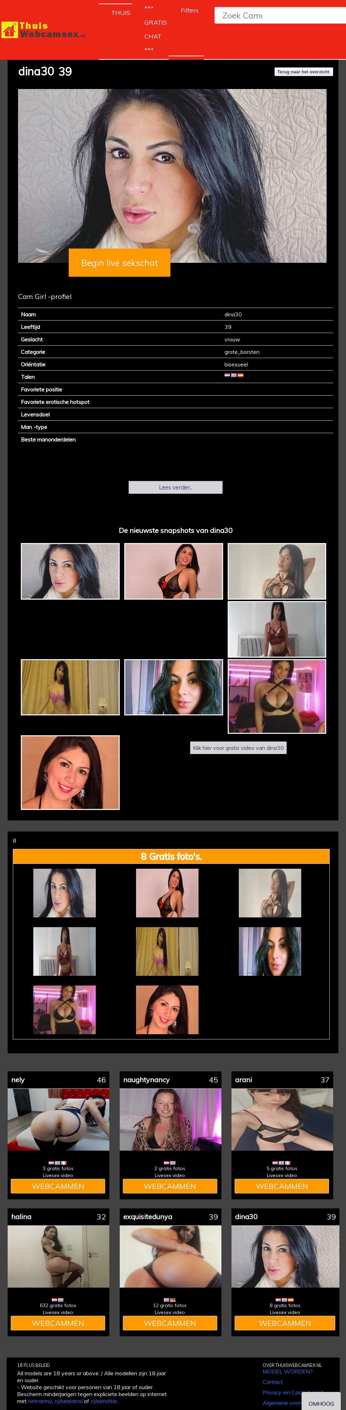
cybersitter (104, 1400)
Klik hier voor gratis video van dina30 (238, 747)
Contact (273, 1381)
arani (243, 1079)
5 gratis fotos (282, 1168)
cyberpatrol (68, 1400)
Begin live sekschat (119, 262)
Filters (190, 10)
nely (18, 1079)
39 (64, 71)
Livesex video (58, 1175)
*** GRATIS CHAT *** (155, 29)
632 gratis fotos (58, 1305)
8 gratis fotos (285, 1305)
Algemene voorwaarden (293, 1402)
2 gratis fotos (169, 1168)
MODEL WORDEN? (288, 1371)
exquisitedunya (147, 1216)
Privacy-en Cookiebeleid (293, 1392)
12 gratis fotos (170, 1305)
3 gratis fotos (58, 1168)
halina (21, 1216)
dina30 (246, 1216)
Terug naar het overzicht (303, 71)
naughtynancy (146, 1079)
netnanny (40, 1400)
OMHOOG (321, 1403)
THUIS (121, 11)
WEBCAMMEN (58, 1186)
